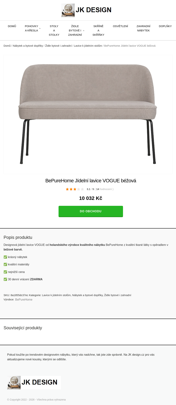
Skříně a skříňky (98, 30)
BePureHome (23, 299)
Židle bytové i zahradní (75, 30)
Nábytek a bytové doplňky (28, 45)
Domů (12, 26)
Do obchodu (91, 211)
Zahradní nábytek (143, 28)
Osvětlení (120, 26)
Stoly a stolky (54, 30)
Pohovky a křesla (31, 28)
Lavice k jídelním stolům (88, 45)
